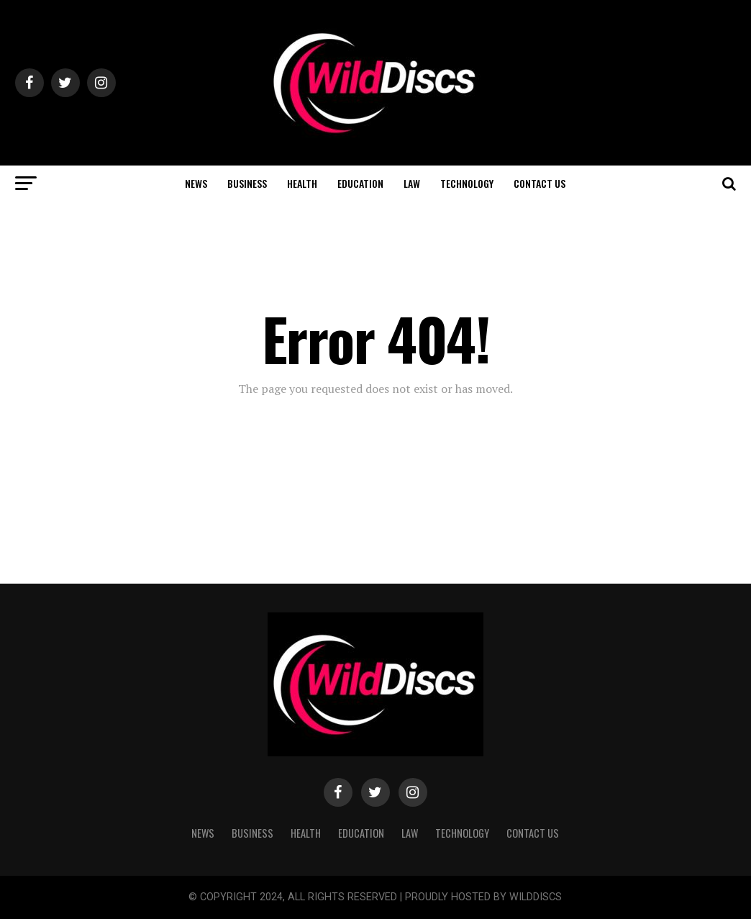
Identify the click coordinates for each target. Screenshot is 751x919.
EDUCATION (360, 183)
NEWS (196, 183)
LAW (412, 183)
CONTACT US (539, 183)
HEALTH (302, 183)
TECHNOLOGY (466, 183)
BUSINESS (247, 183)
